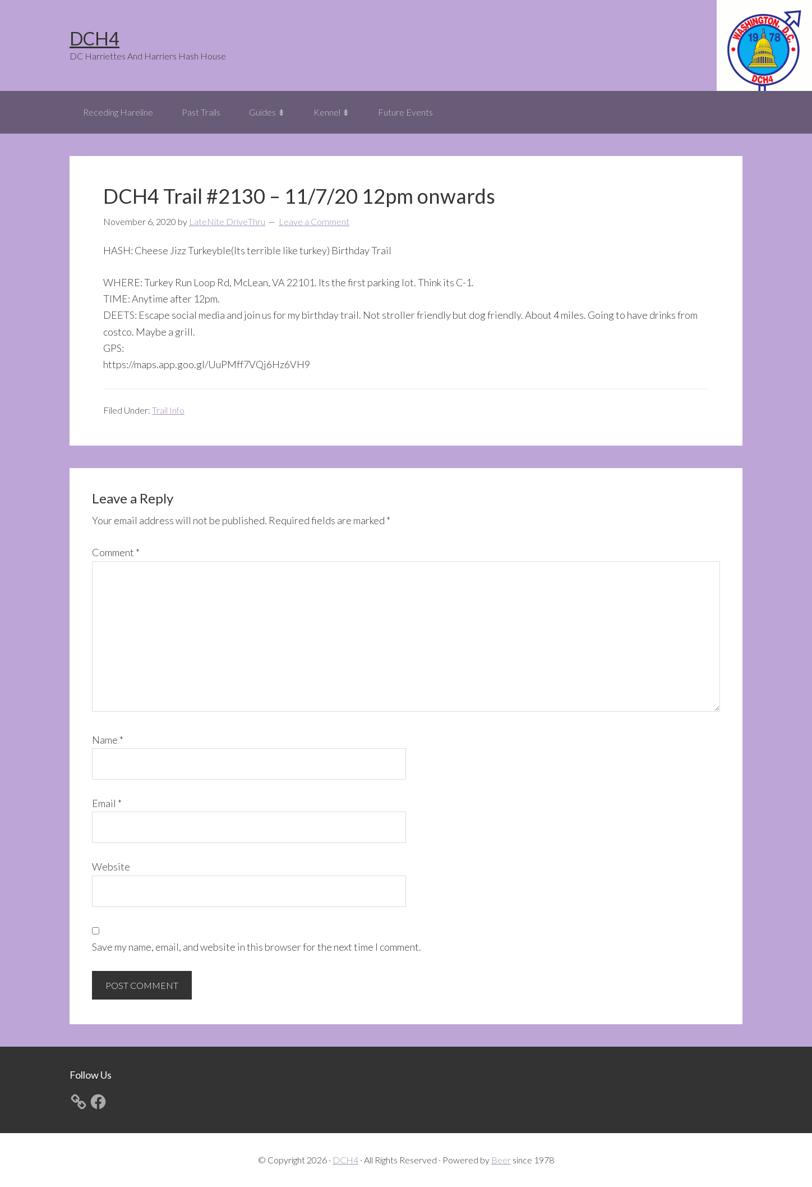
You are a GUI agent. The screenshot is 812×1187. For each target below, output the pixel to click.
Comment (116, 552)
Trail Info (168, 410)
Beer (501, 1159)
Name (107, 740)
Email (107, 803)
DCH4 (94, 38)
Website (111, 866)
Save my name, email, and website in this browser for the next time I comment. (256, 947)
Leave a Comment (314, 221)
